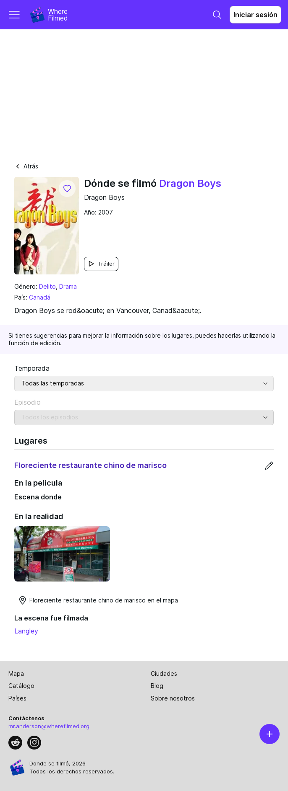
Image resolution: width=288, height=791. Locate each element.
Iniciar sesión (255, 14)
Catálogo (21, 685)
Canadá (39, 297)
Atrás (26, 166)
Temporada (32, 368)
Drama (68, 286)
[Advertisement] (144, 92)
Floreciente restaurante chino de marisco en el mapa (98, 600)
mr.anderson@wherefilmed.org (48, 726)
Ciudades (164, 673)
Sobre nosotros (173, 698)
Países (17, 698)
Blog (157, 685)
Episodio (27, 402)
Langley (26, 631)
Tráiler (101, 263)
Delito (47, 286)
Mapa (16, 673)
